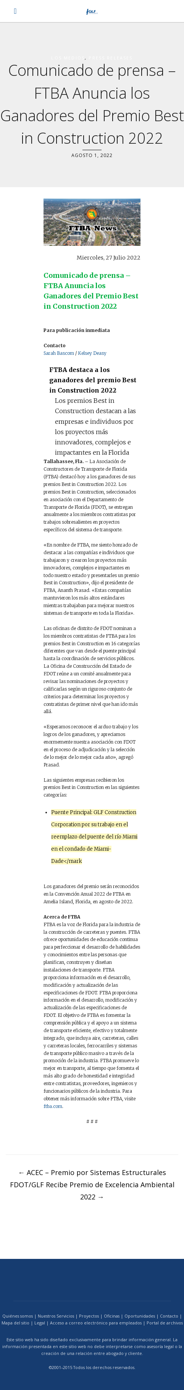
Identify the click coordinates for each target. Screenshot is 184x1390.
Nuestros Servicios (56, 1316)
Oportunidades (139, 1316)
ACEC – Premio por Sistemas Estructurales (92, 1172)
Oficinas (111, 1316)
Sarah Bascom (59, 353)
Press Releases (110, 58)
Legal (39, 1323)
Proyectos (89, 1316)
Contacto (169, 1316)
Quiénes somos (17, 1316)
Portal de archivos (165, 1323)
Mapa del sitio (15, 1323)
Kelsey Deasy (92, 353)
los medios (68, 58)
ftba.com (53, 1106)
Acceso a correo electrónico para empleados (96, 1323)
